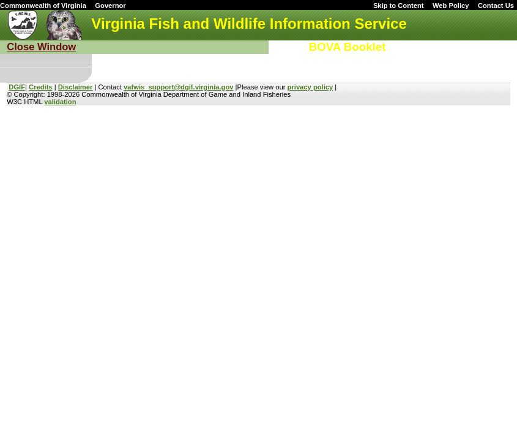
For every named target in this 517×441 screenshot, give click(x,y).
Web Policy (451, 5)
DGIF (17, 87)
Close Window (41, 47)
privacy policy (310, 87)
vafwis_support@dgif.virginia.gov (178, 87)
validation (60, 101)
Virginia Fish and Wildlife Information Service (248, 23)
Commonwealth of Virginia (43, 5)
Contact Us (496, 5)
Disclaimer (75, 87)
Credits (41, 87)
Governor (110, 5)
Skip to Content (398, 5)
